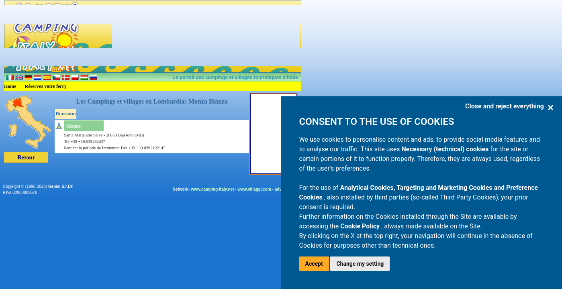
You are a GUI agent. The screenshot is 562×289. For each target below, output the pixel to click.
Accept (314, 264)
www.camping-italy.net (212, 189)
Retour (26, 157)
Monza (73, 126)
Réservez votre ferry (46, 86)
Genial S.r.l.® (60, 186)
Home (10, 86)
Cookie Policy (360, 226)
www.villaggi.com (254, 189)
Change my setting (360, 264)
